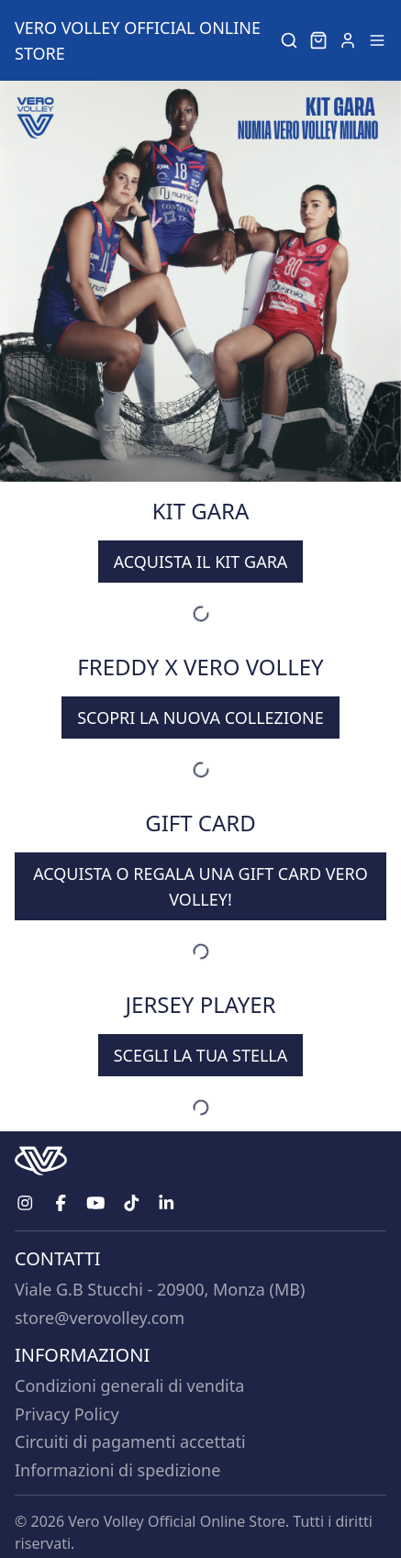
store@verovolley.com (99, 1318)
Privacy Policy (67, 1414)
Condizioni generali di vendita (129, 1385)
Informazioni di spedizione (117, 1470)
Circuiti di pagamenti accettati (130, 1441)
